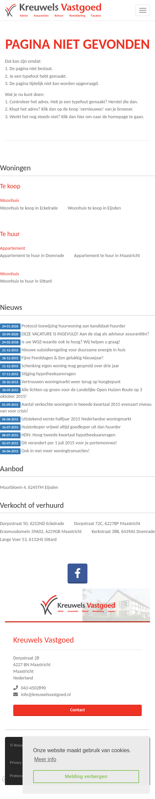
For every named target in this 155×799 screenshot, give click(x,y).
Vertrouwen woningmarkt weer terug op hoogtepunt (60, 382)
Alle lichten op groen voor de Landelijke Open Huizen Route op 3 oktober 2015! (71, 393)
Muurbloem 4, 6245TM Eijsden (29, 487)
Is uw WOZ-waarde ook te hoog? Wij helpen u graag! (60, 342)
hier (80, 117)
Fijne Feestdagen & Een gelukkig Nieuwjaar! (52, 358)
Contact (77, 710)
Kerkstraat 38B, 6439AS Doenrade (123, 531)
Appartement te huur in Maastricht (107, 255)
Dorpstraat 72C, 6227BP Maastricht (107, 523)
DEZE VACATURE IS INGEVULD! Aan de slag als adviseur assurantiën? (74, 334)
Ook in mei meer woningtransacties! (44, 451)
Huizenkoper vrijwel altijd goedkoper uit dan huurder (60, 427)
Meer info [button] (45, 759)
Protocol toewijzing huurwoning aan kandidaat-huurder (63, 326)
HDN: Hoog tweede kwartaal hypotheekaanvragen (58, 435)
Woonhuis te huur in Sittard (26, 281)
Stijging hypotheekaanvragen (38, 374)
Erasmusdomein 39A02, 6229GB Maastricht (41, 531)
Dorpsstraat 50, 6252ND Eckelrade (32, 523)
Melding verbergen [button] (86, 776)
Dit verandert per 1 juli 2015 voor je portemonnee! (58, 443)
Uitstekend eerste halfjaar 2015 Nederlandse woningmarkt (65, 419)
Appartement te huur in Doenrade (32, 255)
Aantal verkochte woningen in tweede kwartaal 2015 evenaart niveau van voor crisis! (75, 407)
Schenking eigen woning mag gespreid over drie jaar (59, 366)
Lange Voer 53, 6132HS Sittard (28, 539)
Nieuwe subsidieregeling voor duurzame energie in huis (63, 350)
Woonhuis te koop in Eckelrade (29, 208)
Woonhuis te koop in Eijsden (94, 208)
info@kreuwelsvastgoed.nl (46, 694)
